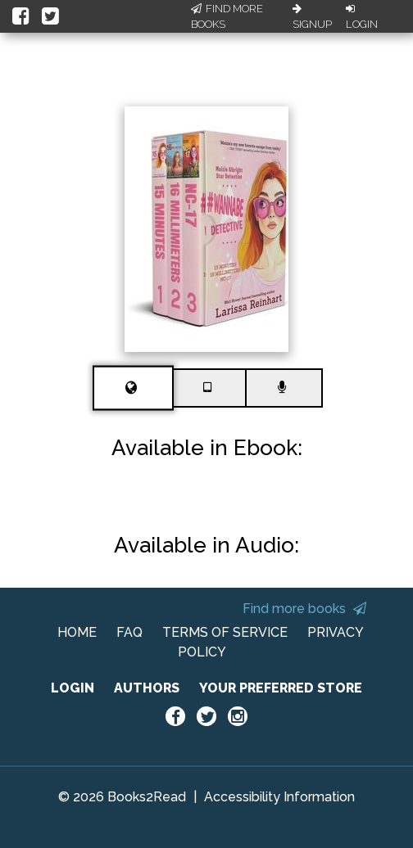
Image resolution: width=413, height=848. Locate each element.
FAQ (129, 632)
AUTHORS (146, 688)
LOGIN (72, 688)
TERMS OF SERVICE (225, 632)
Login (362, 17)
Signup (312, 17)
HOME (77, 632)
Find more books (304, 608)
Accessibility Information (279, 797)
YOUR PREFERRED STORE (280, 688)
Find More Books (227, 16)
